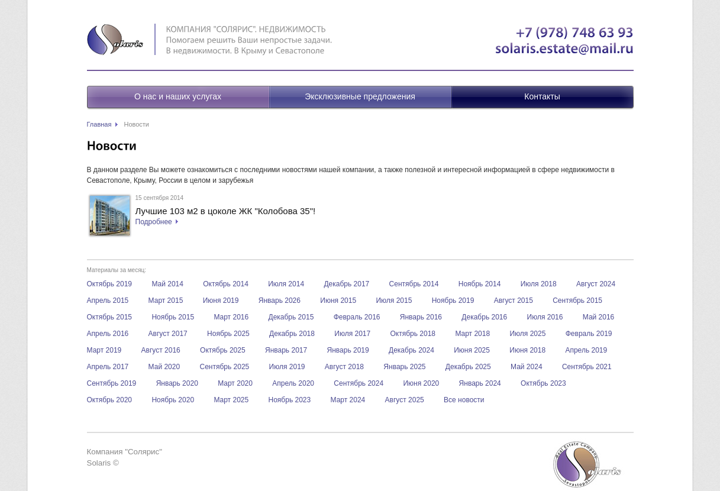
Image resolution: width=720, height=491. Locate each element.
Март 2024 (348, 400)
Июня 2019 (221, 300)
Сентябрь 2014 (414, 284)
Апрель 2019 (586, 350)
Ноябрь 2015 (172, 317)
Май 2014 (167, 284)
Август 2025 (404, 400)
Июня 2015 (338, 300)
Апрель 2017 (108, 367)
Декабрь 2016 (484, 317)
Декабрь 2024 (411, 350)
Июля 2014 (286, 284)
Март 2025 (231, 400)
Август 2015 (513, 300)
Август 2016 (160, 350)
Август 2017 (168, 334)
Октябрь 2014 (225, 284)
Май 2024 (527, 367)
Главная (99, 124)
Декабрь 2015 (291, 317)
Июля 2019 (287, 367)
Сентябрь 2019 (112, 383)
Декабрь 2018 (292, 334)
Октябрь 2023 (543, 383)
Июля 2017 (352, 334)
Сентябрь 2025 (224, 367)
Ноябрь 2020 (172, 400)
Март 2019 (104, 350)
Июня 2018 (527, 350)
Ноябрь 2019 (453, 300)
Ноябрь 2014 (480, 284)
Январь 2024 (480, 383)
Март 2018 (472, 334)
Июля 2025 (527, 334)
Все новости (464, 400)
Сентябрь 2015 (577, 300)
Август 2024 (595, 284)
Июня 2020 (421, 383)
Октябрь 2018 (413, 334)
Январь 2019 (348, 350)
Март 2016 (231, 317)
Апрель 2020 (293, 383)
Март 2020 (235, 383)
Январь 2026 (280, 300)
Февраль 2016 (357, 317)
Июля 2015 (394, 300)
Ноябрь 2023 (290, 400)
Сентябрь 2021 (587, 367)
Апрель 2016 (108, 334)
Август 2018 (344, 367)
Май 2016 (599, 317)
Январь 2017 (286, 350)
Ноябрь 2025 (228, 334)
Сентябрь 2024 (358, 383)
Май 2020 (164, 367)
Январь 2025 (404, 367)
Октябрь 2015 (110, 317)
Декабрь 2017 (346, 284)
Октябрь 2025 (223, 350)
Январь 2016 (421, 317)
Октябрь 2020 (110, 400)
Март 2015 (165, 300)
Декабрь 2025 (468, 367)
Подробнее (153, 222)
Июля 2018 (539, 284)
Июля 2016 (545, 317)
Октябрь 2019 (110, 284)
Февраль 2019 (589, 334)
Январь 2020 (177, 383)
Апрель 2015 (108, 300)
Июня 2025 (472, 350)
